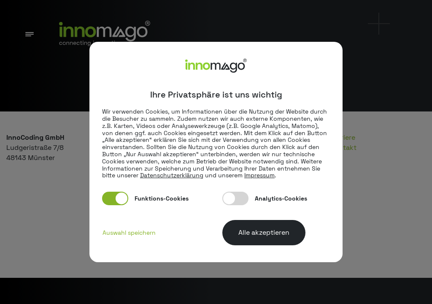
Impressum (259, 175)
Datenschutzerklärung (171, 175)
